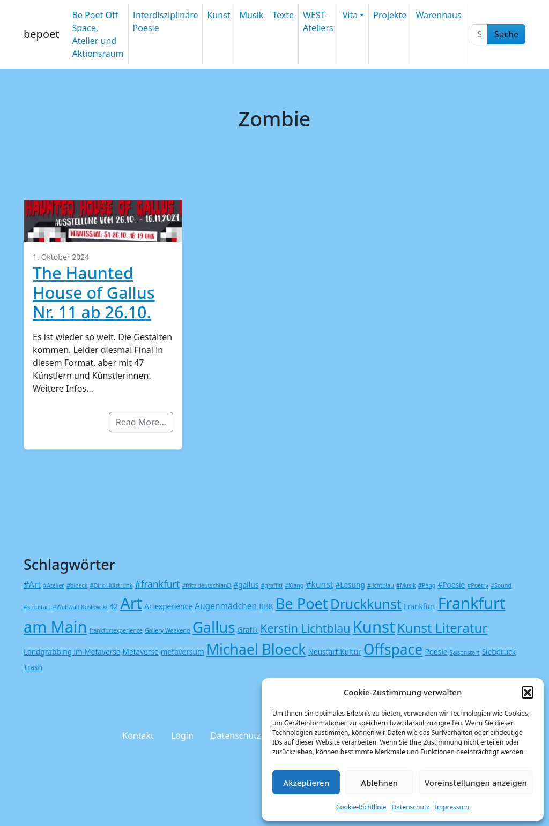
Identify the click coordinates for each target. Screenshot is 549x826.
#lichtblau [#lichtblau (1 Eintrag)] (380, 585)
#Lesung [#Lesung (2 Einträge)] (350, 585)
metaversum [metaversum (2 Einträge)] (182, 652)
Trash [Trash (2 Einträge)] (33, 667)
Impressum (452, 807)
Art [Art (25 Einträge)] (131, 602)
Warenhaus (438, 15)
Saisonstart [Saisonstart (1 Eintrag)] (465, 652)
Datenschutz (410, 807)
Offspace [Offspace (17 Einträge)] (393, 649)
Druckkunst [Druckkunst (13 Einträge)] (366, 604)
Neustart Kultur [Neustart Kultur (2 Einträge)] (334, 652)
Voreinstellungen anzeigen (476, 782)
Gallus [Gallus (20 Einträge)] (213, 627)
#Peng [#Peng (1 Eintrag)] (426, 585)
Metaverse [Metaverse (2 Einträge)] (141, 652)
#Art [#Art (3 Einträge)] (32, 584)
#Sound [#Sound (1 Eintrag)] (501, 585)
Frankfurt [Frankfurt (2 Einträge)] (419, 606)
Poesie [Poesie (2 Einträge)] (436, 652)
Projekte (389, 15)
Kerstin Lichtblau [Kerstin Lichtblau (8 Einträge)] (305, 628)
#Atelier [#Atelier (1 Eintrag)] (53, 585)
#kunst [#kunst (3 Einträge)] (319, 584)
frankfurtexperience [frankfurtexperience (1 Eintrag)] (115, 630)
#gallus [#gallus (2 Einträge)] (246, 585)
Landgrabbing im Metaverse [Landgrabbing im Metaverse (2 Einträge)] (72, 652)
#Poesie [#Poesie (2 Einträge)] (451, 585)
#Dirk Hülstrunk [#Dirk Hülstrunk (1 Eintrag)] (111, 585)
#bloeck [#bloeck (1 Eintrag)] (76, 585)
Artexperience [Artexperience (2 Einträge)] (168, 606)
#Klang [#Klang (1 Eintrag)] (294, 585)
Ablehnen (379, 782)
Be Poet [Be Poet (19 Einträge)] (302, 603)
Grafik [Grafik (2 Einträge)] (248, 630)
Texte (283, 15)
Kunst (218, 15)
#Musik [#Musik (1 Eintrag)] (406, 585)
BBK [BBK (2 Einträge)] (266, 606)
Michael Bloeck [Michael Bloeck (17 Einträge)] (256, 649)
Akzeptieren (306, 782)
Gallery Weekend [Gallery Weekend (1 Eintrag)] (167, 630)
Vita (350, 15)
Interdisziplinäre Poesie (165, 21)
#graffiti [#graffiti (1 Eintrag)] (271, 585)
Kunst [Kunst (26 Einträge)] (374, 626)
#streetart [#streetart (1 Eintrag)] (37, 607)
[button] (527, 692)
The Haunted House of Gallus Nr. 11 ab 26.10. (94, 292)
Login (182, 735)
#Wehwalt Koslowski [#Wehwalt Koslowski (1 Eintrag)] (80, 607)
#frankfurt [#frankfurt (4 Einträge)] (157, 584)
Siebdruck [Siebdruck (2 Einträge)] (499, 652)
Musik (252, 15)
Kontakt (138, 735)
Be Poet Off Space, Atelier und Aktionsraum (97, 34)
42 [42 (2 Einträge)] (113, 606)
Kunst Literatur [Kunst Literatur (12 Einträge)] (442, 627)
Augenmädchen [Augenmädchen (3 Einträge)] (226, 606)
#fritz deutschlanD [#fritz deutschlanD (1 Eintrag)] (206, 585)
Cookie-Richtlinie (361, 807)
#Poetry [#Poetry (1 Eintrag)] (477, 585)
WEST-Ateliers (318, 21)
